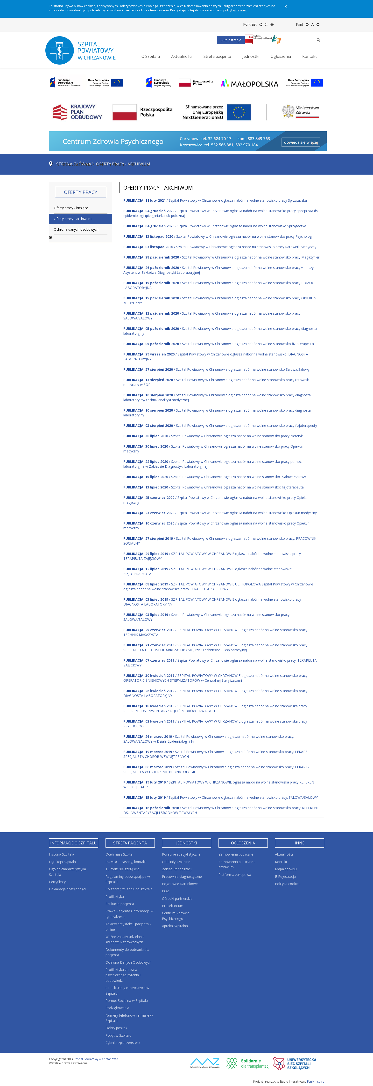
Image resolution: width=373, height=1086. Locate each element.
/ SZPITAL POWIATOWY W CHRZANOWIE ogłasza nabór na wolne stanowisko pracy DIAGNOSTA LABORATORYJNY (212, 601)
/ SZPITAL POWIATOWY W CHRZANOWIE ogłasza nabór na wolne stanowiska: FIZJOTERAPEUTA (207, 571)
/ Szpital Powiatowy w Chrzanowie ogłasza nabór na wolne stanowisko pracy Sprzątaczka (215, 200)
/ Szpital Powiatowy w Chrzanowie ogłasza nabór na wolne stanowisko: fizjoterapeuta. (213, 487)
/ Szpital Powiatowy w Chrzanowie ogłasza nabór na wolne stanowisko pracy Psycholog (217, 236)
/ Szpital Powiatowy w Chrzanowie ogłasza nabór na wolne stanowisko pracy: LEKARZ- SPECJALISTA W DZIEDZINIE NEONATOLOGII (216, 769)
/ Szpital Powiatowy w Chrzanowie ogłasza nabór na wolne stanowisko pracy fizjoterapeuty (220, 425)
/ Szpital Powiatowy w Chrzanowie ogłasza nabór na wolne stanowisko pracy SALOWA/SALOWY (211, 315)
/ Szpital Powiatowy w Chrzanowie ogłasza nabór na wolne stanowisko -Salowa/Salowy (214, 476)
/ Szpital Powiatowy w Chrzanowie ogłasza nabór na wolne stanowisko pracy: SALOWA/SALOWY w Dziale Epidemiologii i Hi (208, 739)
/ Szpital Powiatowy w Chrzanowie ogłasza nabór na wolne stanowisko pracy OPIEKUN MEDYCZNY (219, 300)
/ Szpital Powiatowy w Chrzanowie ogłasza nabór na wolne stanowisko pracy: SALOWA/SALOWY (206, 617)
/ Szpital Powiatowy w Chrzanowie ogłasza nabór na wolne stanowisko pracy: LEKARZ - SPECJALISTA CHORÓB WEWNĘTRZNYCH (216, 754)
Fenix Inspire (315, 1081)
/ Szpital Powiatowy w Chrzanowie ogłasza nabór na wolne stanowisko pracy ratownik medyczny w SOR (216, 382)
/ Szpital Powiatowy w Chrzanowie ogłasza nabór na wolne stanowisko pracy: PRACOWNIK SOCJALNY (219, 541)
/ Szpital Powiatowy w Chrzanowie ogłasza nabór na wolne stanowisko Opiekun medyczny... (221, 512)
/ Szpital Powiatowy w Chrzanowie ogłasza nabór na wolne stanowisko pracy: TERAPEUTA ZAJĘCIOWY (220, 662)
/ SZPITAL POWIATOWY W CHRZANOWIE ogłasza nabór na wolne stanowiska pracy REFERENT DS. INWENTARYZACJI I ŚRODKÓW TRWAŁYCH (215, 708)
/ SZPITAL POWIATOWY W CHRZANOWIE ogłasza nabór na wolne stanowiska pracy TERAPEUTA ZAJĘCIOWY (212, 556)
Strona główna (73, 164)
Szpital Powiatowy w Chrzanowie (96, 1059)
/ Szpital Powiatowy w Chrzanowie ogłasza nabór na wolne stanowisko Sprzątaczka (214, 226)
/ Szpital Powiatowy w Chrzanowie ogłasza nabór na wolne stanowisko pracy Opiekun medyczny (213, 448)
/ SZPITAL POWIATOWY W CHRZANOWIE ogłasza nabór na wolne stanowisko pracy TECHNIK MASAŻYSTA (215, 632)
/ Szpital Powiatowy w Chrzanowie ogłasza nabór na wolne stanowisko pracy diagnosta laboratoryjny (220, 331)
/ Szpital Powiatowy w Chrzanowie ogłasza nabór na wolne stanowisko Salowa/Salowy (216, 369)
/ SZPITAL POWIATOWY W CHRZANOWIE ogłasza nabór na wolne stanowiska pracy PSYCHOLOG (215, 723)
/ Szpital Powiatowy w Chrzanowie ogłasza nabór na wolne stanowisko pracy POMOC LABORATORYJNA (218, 285)
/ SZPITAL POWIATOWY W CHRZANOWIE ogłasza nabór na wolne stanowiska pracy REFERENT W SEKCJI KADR (219, 784)
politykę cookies (235, 10)
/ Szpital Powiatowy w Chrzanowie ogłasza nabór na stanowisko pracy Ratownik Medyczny (219, 246)
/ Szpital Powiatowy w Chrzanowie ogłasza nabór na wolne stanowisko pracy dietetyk (213, 436)
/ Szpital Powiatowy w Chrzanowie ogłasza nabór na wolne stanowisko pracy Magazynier (221, 257)
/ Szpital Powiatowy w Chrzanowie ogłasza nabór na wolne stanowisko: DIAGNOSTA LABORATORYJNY (215, 356)
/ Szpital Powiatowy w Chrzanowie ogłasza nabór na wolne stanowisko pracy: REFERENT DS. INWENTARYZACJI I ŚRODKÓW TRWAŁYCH (221, 810)
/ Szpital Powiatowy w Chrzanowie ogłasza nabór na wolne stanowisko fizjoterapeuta (218, 343)
